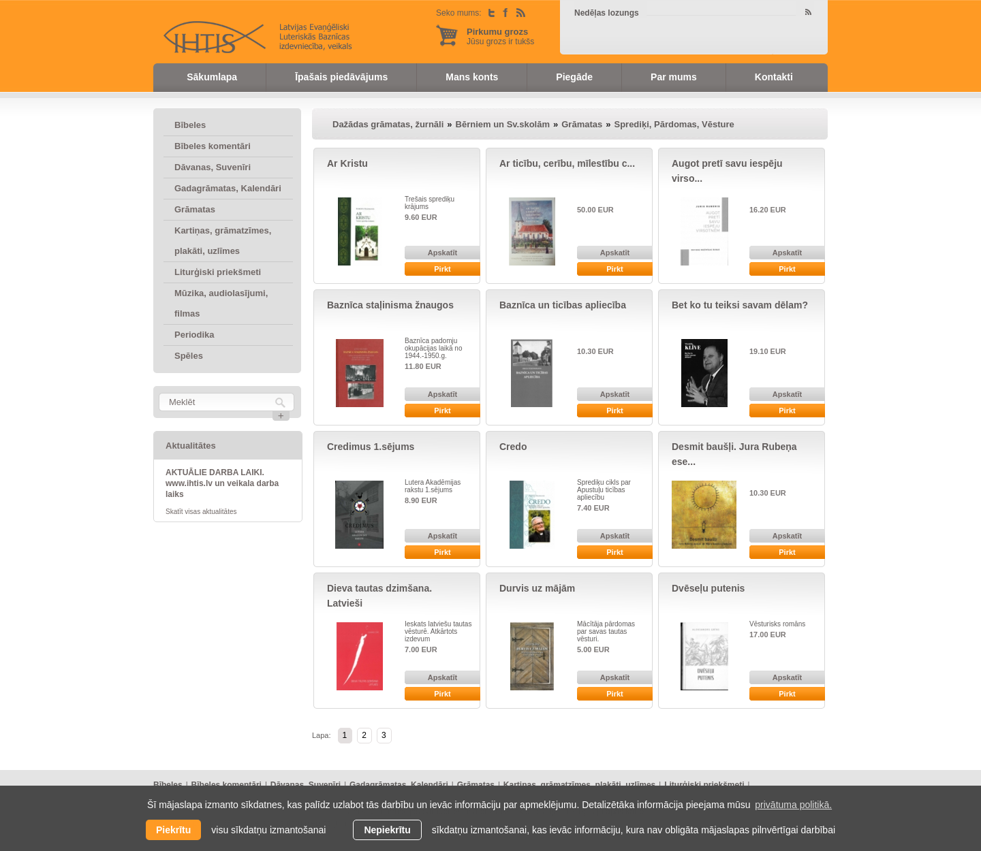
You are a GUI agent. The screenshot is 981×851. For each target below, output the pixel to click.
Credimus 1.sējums (370, 446)
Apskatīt (442, 252)
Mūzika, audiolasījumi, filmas (221, 303)
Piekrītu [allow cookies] (173, 829)
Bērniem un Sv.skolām (503, 124)
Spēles (188, 356)
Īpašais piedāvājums (341, 76)
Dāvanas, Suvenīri (212, 167)
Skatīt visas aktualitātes (201, 511)
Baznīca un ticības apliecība (562, 305)
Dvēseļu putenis (708, 588)
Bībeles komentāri (212, 146)
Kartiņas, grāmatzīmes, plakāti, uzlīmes (222, 240)
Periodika (194, 335)
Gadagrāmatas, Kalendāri (227, 188)
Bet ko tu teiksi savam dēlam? (740, 305)
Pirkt (442, 269)
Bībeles (190, 125)
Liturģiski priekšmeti (217, 272)
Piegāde (574, 76)
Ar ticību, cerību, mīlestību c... (567, 163)
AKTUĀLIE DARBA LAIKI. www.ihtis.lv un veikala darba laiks (222, 483)
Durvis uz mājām (537, 588)
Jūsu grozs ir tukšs (500, 36)
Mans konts (472, 76)
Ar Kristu (347, 163)
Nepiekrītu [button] (387, 829)
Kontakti (774, 76)
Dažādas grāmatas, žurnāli (387, 124)
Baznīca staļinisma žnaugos (390, 305)
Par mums (674, 76)
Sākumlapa (212, 76)
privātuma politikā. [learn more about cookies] (793, 804)
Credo (513, 446)
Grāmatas (194, 209)
